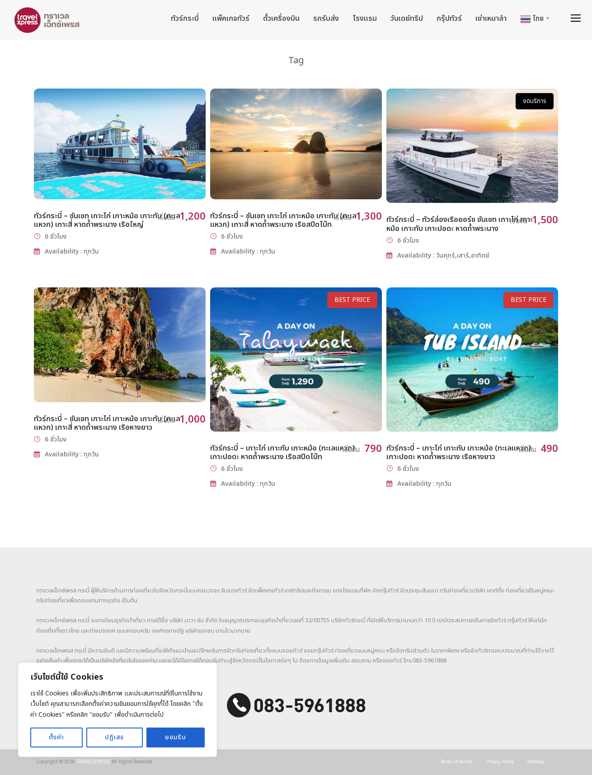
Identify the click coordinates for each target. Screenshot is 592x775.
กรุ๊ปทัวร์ (449, 18)
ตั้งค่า (56, 737)
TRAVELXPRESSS (93, 762)
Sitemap (536, 762)
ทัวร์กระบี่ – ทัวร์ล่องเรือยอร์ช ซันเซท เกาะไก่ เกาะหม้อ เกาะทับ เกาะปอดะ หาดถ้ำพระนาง (459, 224)
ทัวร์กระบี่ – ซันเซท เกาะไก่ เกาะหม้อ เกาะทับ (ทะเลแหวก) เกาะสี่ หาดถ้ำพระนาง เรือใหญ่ (107, 220)
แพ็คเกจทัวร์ (230, 18)
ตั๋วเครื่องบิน (281, 18)
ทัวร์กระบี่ (185, 18)
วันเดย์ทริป (406, 18)
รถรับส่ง (326, 18)
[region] (117, 709)
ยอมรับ (175, 737)
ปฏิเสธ (114, 737)
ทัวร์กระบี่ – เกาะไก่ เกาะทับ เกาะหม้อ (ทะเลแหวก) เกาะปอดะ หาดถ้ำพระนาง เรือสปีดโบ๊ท (282, 452)
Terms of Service (457, 762)
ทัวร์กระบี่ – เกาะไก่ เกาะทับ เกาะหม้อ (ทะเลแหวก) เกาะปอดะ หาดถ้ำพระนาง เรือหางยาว (458, 452)
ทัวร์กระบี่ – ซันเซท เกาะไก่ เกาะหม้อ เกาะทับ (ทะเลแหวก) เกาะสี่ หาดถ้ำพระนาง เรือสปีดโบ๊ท (283, 220)
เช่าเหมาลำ (491, 18)
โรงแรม (364, 18)
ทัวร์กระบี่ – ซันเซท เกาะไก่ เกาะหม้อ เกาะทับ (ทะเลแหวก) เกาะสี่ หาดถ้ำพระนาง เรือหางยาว (107, 423)
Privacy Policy (500, 762)
